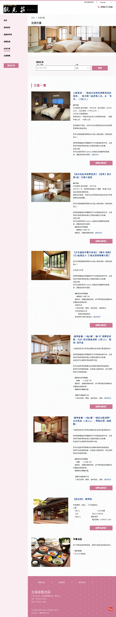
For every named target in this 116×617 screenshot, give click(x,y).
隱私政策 (41, 582)
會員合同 (82, 582)
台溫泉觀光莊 (41, 592)
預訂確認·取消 (89, 2)
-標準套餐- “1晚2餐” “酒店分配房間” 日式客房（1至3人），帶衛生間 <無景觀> (92, 421)
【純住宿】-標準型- (83, 499)
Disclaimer (34, 613)
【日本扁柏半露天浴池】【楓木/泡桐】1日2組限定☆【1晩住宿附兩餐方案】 (92, 254)
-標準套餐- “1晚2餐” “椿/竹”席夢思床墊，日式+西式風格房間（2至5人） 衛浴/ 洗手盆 (92, 339)
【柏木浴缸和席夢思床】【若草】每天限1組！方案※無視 (92, 176)
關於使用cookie (44, 613)
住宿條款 (61, 582)
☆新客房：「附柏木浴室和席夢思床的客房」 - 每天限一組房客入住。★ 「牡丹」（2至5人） (92, 96)
